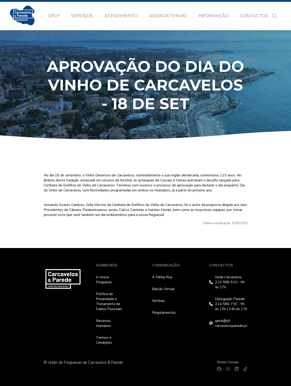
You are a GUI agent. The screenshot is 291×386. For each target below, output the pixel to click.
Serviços (82, 16)
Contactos (254, 16)
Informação (213, 16)
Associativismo (168, 16)
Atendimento (121, 16)
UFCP (54, 16)
